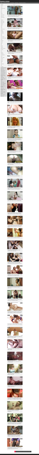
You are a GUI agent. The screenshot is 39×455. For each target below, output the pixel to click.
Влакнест (2, 52)
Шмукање (2, 4)
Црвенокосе (2, 63)
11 (27, 451)
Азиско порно (4, 1)
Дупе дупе (2, 66)
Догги (1, 12)
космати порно (3, 71)
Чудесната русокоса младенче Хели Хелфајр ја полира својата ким (15, 386)
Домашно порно (3, 91)
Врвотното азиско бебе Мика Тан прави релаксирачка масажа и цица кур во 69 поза (14, 263)
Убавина (2, 30)
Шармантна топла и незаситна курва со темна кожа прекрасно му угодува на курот (15, 275)
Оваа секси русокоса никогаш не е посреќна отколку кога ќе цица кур (15, 151)
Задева (2, 25)
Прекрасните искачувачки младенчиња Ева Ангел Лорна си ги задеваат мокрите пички (14, 398)
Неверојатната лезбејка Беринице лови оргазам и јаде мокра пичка (14, 250)
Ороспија (2, 49)
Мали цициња (2, 17)
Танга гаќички (2, 36)
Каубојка (2, 23)
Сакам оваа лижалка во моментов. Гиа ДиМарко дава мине (13, 374)
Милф (1, 26)
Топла (1, 35)
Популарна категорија (22, 2)
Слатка (1, 39)
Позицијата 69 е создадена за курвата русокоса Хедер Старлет (14, 127)
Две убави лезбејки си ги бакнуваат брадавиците (13, 411)
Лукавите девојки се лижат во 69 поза (14, 237)
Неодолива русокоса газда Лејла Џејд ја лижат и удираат (14, 40)
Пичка (1, 9)
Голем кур (2, 58)
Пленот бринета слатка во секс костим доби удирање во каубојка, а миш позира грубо (15, 423)
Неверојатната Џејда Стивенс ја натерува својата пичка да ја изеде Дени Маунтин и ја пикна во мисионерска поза (15, 139)
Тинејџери (2, 31)
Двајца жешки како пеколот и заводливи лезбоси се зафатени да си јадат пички (14, 435)
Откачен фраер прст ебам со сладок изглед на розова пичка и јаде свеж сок (14, 448)
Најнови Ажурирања (6, 2)
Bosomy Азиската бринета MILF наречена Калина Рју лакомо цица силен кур (14, 16)
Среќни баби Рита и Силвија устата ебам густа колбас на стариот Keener (15, 337)
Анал (1, 44)
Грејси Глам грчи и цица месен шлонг (13, 89)
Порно (1, 80)
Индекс (1, 2)
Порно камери (3, 84)
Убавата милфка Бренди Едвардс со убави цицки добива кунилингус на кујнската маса (14, 213)
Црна (1, 62)
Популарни (16, 2)
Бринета (2, 5)
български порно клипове (3, 89)
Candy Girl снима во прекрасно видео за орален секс (14, 287)
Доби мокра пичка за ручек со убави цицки (14, 200)
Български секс (3, 74)
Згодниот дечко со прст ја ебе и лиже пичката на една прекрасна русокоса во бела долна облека (15, 226)
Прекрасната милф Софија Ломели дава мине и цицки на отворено (15, 53)
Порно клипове (3, 70)
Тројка (1, 43)
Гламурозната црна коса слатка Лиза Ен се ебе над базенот (14, 361)
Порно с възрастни (3, 83)
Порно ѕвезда (2, 57)
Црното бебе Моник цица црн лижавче (14, 175)
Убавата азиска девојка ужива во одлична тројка (14, 114)
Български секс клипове (3, 86)
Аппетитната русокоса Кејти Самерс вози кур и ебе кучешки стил (15, 65)
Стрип (1, 34)
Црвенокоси (2, 16)
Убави (1, 27)
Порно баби (2, 77)
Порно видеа (2, 82)
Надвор (2, 61)
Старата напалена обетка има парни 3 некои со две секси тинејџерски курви (15, 300)
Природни (2, 53)
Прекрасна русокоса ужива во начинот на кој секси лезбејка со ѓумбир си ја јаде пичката (15, 312)
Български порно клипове (3, 76)
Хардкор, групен (3, 8)
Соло (1, 65)
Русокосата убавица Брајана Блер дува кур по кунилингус (15, 77)
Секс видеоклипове (3, 67)
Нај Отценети (12, 2)
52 (29, 451)
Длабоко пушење (3, 48)
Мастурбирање (3, 54)
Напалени (2, 40)
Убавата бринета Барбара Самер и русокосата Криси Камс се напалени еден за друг (15, 28)
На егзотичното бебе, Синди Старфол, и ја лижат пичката (14, 349)
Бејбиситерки (2, 21)
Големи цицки (2, 14)
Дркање (2, 45)
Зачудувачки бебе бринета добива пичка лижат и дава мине (14, 164)
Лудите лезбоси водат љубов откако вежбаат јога (15, 102)
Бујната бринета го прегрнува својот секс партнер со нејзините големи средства (14, 189)
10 (26, 451)
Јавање (1, 13)
